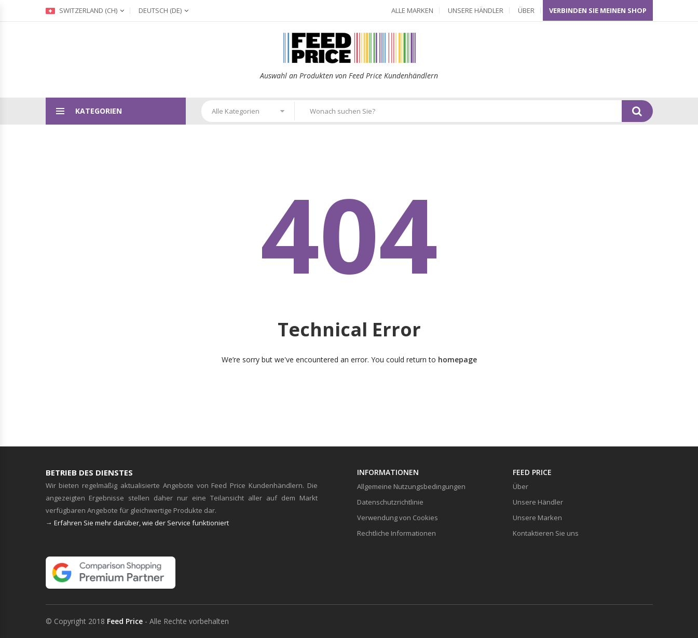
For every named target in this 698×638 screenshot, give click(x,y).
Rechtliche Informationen (396, 533)
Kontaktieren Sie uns (546, 533)
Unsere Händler (475, 10)
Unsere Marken (537, 517)
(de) (160, 10)
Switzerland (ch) (81, 10)
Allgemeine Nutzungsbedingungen (411, 486)
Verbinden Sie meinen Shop (598, 10)
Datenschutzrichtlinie (390, 502)
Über (526, 10)
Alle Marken (412, 10)
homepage (457, 359)
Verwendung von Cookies (397, 517)
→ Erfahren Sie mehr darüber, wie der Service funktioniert (137, 522)
